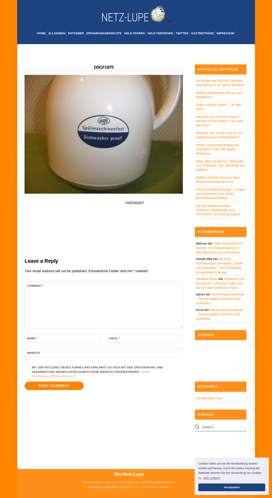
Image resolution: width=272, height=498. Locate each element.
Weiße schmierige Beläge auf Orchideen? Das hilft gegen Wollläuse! (217, 149)
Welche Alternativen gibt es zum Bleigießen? (219, 95)
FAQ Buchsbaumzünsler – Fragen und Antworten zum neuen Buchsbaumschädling (220, 194)
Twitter (182, 33)
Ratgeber (76, 33)
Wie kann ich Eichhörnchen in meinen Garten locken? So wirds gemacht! (219, 121)
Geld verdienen (160, 33)
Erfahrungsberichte (104, 33)
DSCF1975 (103, 67)
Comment (35, 285)
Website (33, 352)
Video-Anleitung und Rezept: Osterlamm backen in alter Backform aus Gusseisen (219, 248)
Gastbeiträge (202, 33)
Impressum (225, 33)
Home (41, 33)
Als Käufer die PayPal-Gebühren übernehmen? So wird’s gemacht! (220, 83)
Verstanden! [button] (232, 487)
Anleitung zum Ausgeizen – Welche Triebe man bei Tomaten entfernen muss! (220, 283)
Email (114, 338)
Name (32, 338)
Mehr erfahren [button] (211, 478)
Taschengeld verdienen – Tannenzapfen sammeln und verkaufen (220, 299)
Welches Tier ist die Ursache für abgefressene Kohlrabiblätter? (219, 135)
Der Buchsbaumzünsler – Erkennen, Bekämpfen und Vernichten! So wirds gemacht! (218, 210)
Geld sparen (134, 33)
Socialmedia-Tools (209, 398)
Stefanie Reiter (206, 279)
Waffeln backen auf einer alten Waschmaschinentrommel (218, 180)
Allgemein (56, 33)
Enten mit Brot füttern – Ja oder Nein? (218, 107)
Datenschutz (110, 487)
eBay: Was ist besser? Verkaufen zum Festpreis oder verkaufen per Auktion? (220, 165)
